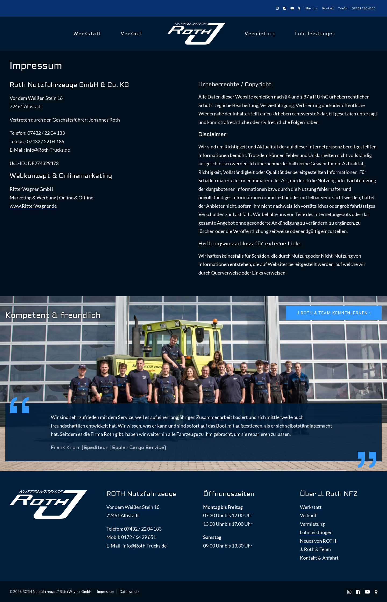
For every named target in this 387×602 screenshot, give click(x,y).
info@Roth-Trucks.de (145, 546)
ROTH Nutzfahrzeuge (141, 494)
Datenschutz (129, 591)
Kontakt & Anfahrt (319, 558)
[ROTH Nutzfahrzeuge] (196, 34)
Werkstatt (87, 34)
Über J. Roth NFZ (328, 494)
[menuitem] (278, 8)
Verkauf (131, 34)
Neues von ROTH (318, 541)
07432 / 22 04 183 (143, 529)
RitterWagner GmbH (76, 591)
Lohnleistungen (315, 34)
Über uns (311, 8)
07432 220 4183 (363, 8)
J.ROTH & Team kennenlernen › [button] (334, 313)
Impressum (105, 591)
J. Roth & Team (315, 549)
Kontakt (328, 8)
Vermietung (260, 34)
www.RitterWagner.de (33, 206)
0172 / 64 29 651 (138, 537)
